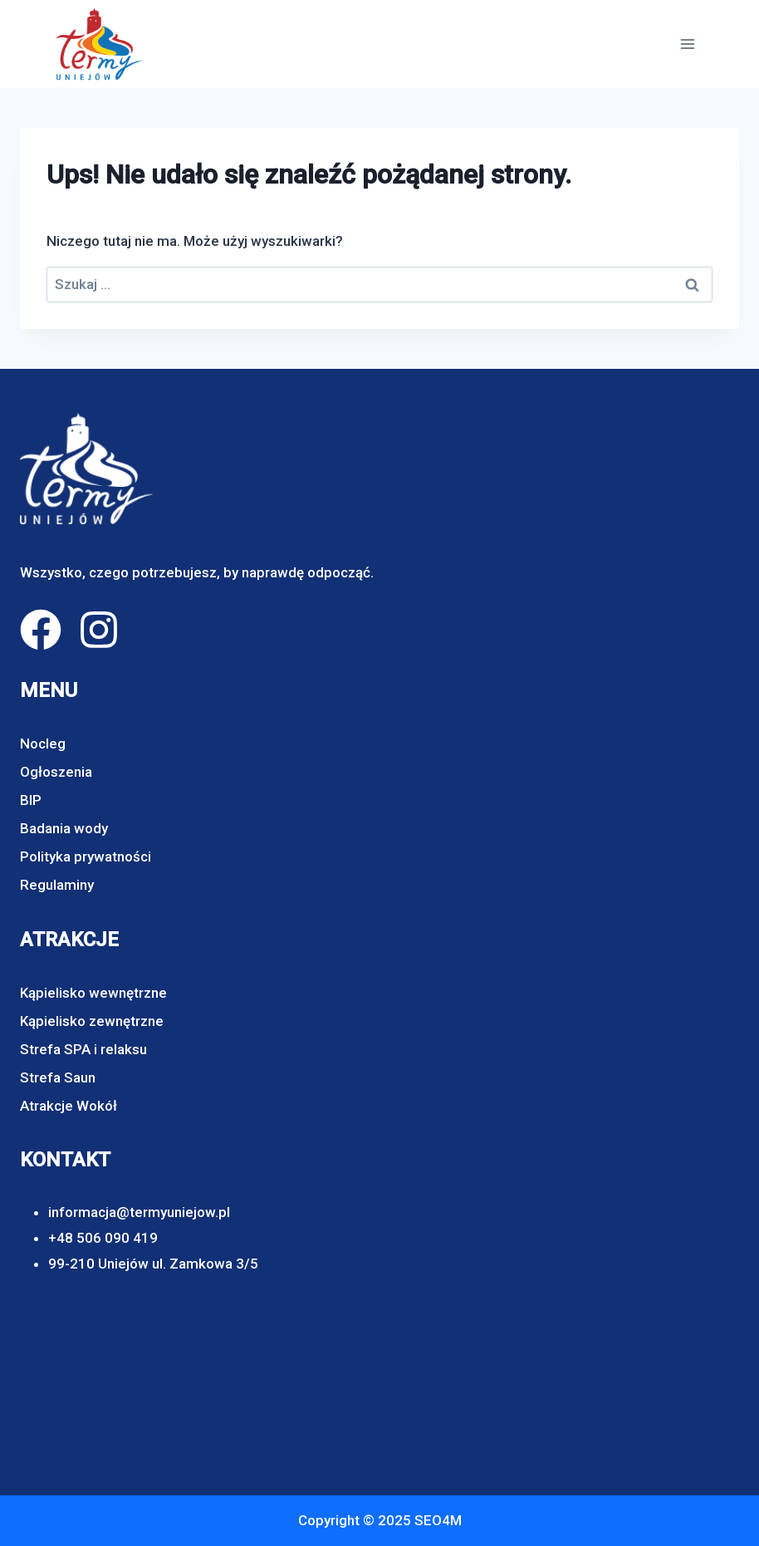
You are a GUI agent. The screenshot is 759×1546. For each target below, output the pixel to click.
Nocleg (43, 743)
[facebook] (40, 629)
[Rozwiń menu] (687, 43)
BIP (31, 800)
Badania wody (64, 828)
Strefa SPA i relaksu (83, 1049)
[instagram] (99, 629)
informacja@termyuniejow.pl (139, 1212)
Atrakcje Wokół (68, 1105)
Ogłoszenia (56, 771)
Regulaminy (57, 884)
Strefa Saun (57, 1077)
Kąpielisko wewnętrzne (93, 992)
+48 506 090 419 (103, 1237)
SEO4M (438, 1520)
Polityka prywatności (85, 856)
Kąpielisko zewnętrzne (92, 1021)
